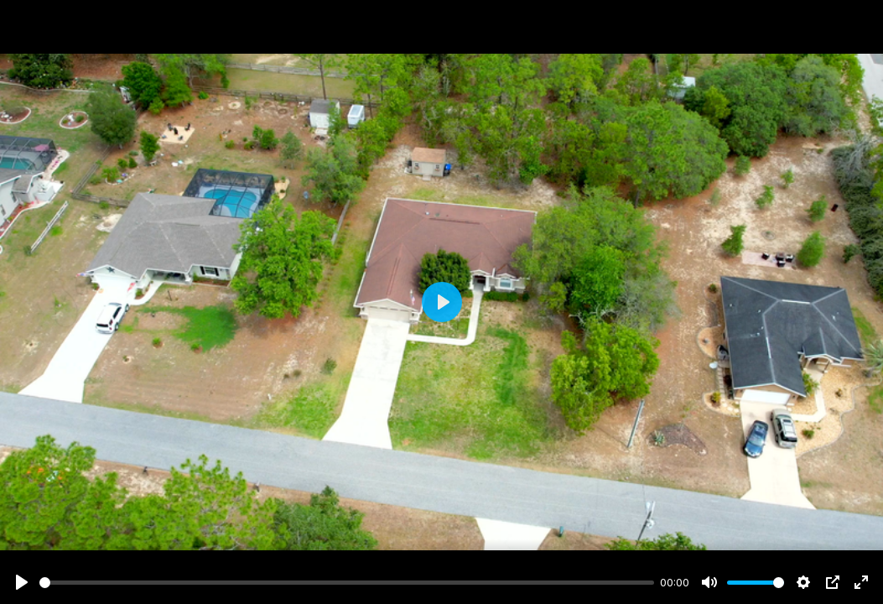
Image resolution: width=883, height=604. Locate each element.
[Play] (21, 582)
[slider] (346, 583)
